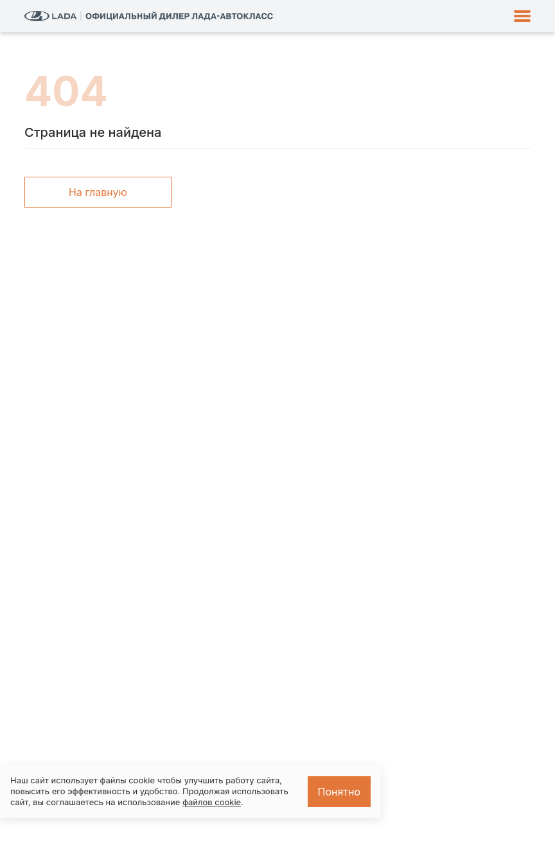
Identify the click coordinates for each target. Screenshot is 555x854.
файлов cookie (211, 802)
